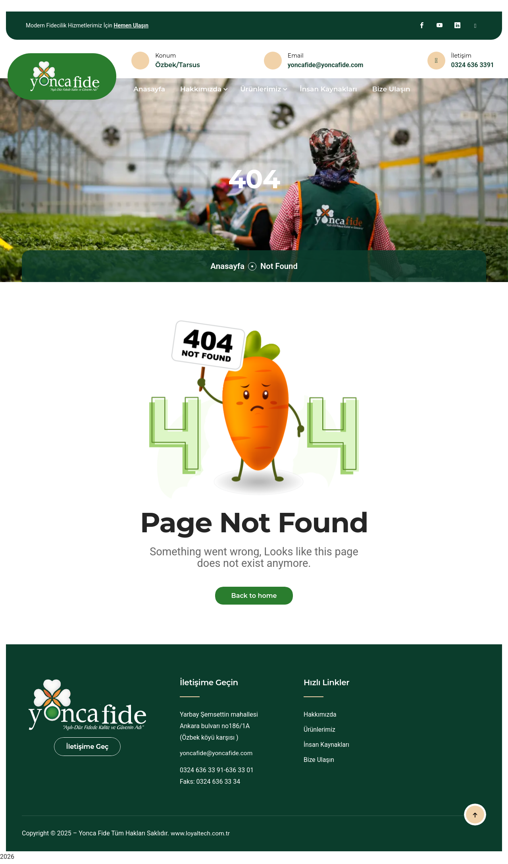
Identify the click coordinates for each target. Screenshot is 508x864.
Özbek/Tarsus (177, 65)
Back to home (254, 596)
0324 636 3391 (473, 65)
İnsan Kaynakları (328, 89)
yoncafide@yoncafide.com (326, 65)
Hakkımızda (320, 715)
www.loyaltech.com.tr (201, 834)
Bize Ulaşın (391, 89)
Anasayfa (226, 266)
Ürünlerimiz (320, 730)
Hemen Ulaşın (131, 25)
